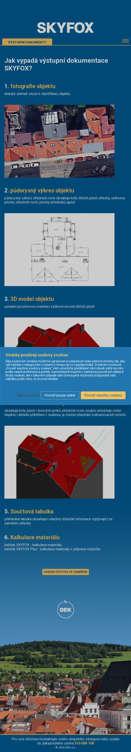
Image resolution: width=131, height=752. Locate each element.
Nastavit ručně (28, 395)
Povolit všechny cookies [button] (103, 395)
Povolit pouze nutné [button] (59, 395)
